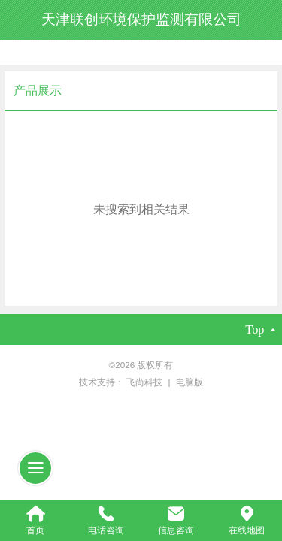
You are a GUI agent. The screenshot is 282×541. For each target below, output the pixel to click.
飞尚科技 (145, 382)
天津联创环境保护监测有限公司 (141, 19)
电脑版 (189, 382)
